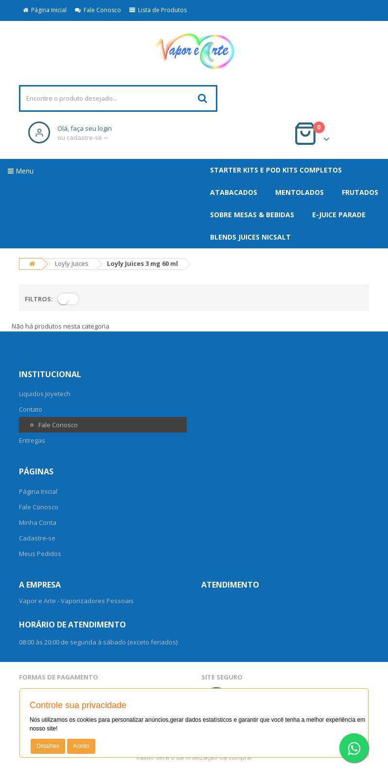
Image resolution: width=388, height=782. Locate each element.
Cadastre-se (37, 538)
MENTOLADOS (299, 192)
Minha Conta (37, 522)
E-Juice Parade (339, 214)
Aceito (81, 746)
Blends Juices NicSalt (250, 237)
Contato (30, 409)
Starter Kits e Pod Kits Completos (276, 169)
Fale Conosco (98, 10)
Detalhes (47, 746)
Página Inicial (45, 10)
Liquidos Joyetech (45, 393)
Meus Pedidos (40, 553)
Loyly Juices (71, 263)
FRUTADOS (360, 192)
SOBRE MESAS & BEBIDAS (252, 214)
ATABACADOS (233, 192)
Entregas (32, 440)
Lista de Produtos (158, 10)
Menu (21, 170)
